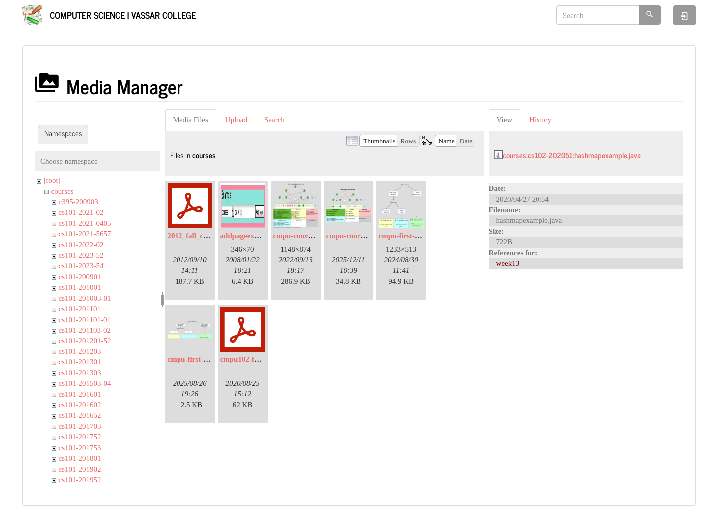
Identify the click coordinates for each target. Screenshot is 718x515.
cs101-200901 (80, 277)
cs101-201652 (80, 415)
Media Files (190, 120)
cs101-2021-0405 (85, 223)
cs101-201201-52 (85, 340)
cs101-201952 (80, 480)
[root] (52, 180)
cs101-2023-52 (81, 255)
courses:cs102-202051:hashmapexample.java (572, 155)
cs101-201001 (80, 287)
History (540, 120)
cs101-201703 (80, 426)
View (505, 120)
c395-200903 (78, 202)
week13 (508, 263)
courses (62, 191)
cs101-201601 (80, 394)
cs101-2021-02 (81, 212)
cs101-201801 (80, 458)
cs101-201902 (80, 469)
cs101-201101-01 (85, 320)
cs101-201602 (80, 405)
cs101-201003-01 (85, 298)
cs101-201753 (80, 448)
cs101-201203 (80, 351)
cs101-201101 (80, 309)
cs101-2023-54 (81, 266)
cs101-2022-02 (81, 245)
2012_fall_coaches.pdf (202, 236)
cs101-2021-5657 (85, 234)
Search (274, 120)
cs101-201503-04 (85, 383)
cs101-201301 (80, 362)
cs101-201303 (80, 373)
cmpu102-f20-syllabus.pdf (261, 359)
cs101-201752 (80, 437)
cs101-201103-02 (85, 330)
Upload (236, 120)
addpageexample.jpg (253, 236)
